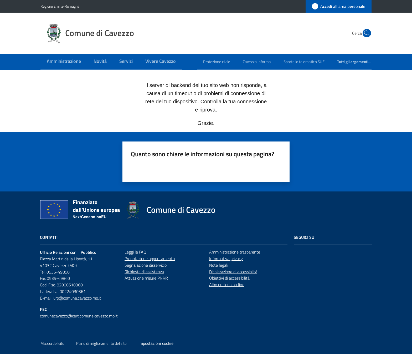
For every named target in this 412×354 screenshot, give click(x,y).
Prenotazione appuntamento (150, 258)
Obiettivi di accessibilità (229, 278)
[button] (365, 33)
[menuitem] (63, 62)
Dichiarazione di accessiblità (233, 272)
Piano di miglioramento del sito (101, 343)
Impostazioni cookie (155, 343)
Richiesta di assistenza (144, 272)
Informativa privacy (226, 258)
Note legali (218, 265)
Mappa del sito (52, 343)
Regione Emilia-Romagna (59, 6)
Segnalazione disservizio (146, 265)
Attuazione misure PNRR (146, 278)
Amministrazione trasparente (234, 252)
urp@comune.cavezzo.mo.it (77, 298)
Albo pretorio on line (226, 284)
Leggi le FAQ (135, 252)
